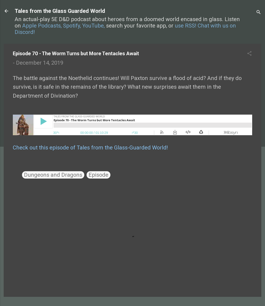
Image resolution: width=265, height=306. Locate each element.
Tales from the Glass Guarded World (60, 11)
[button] (249, 54)
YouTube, (93, 25)
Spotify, (72, 25)
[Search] (258, 12)
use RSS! (185, 25)
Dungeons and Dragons (53, 175)
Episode (98, 175)
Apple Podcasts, (42, 25)
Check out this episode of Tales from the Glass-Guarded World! (90, 147)
